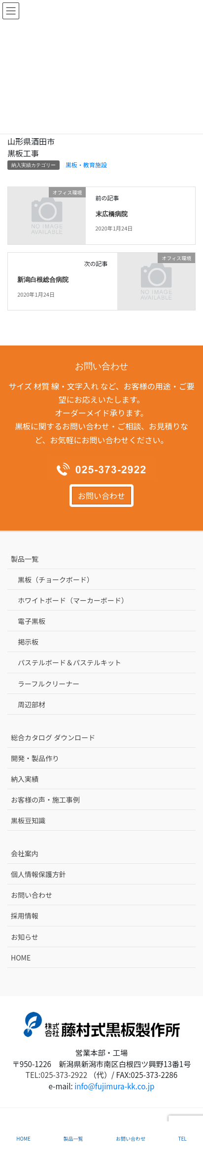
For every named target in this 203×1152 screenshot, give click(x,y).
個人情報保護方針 (38, 874)
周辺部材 (31, 704)
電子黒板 (31, 621)
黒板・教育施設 (86, 164)
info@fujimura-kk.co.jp (114, 1085)
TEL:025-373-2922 (56, 1074)
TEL (182, 1138)
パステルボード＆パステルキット (69, 662)
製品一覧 (24, 559)
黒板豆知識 (28, 820)
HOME (21, 957)
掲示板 (28, 642)
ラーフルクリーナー (48, 684)
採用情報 (24, 916)
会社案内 (24, 853)
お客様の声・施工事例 (45, 800)
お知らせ (24, 937)
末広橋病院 (112, 214)
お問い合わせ (101, 495)
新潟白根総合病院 (42, 279)
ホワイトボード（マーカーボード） (73, 600)
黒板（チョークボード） (56, 579)
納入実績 (24, 779)
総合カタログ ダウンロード (53, 737)
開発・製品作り (35, 758)
